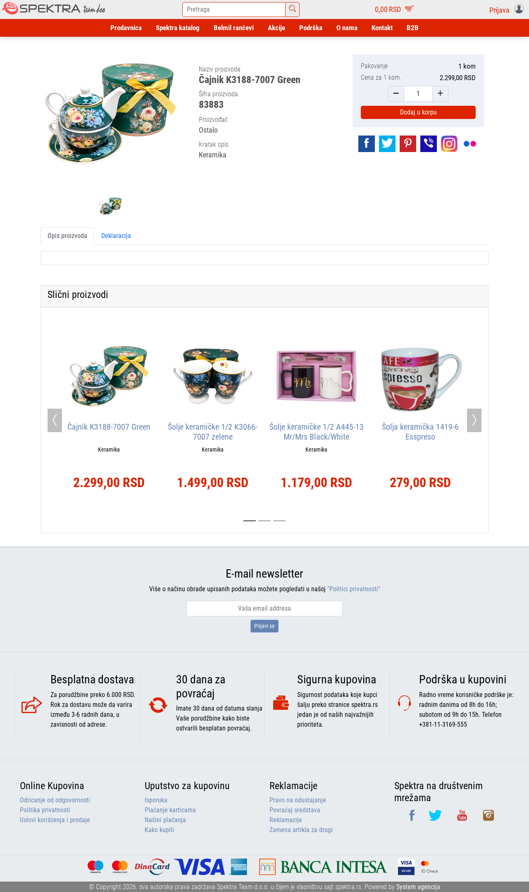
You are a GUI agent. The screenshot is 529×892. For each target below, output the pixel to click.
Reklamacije (285, 820)
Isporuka (156, 800)
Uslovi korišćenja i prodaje (55, 820)
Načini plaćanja (165, 820)
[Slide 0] (249, 520)
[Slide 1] (264, 520)
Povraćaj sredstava (294, 810)
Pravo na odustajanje (297, 800)
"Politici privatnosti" (353, 589)
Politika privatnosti (45, 810)
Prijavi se (264, 626)
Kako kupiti (159, 830)
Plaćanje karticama (170, 810)
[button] (508, 9)
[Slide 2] (279, 520)
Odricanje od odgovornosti (55, 800)
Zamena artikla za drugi (301, 830)
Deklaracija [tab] (116, 236)
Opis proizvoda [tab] (67, 236)
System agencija (418, 887)
